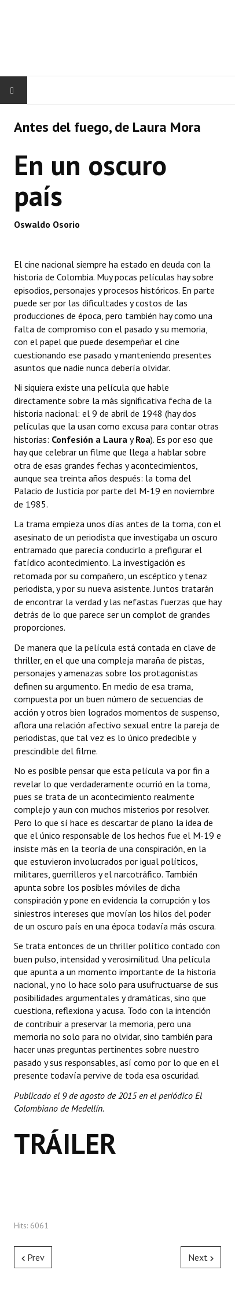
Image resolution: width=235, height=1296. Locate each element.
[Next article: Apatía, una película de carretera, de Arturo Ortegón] (201, 1257)
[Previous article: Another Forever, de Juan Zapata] (33, 1257)
